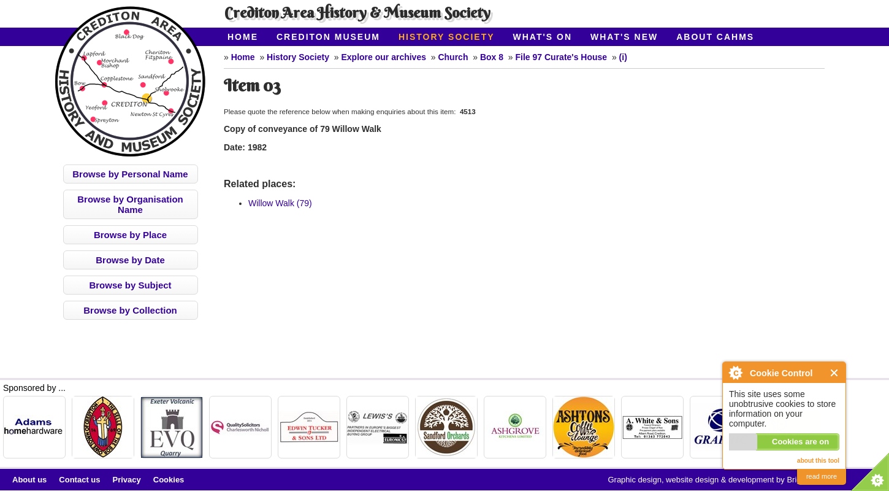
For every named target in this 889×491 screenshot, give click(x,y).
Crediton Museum (328, 37)
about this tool (818, 460)
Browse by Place (130, 235)
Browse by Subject (130, 285)
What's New (624, 37)
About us (29, 479)
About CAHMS (715, 37)
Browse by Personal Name (130, 174)
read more (821, 476)
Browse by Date (130, 260)
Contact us (79, 479)
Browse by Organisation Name (130, 204)
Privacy (127, 479)
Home (242, 37)
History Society (447, 37)
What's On (543, 37)
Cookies (169, 479)
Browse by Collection (130, 310)
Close (835, 373)
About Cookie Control (735, 372)
